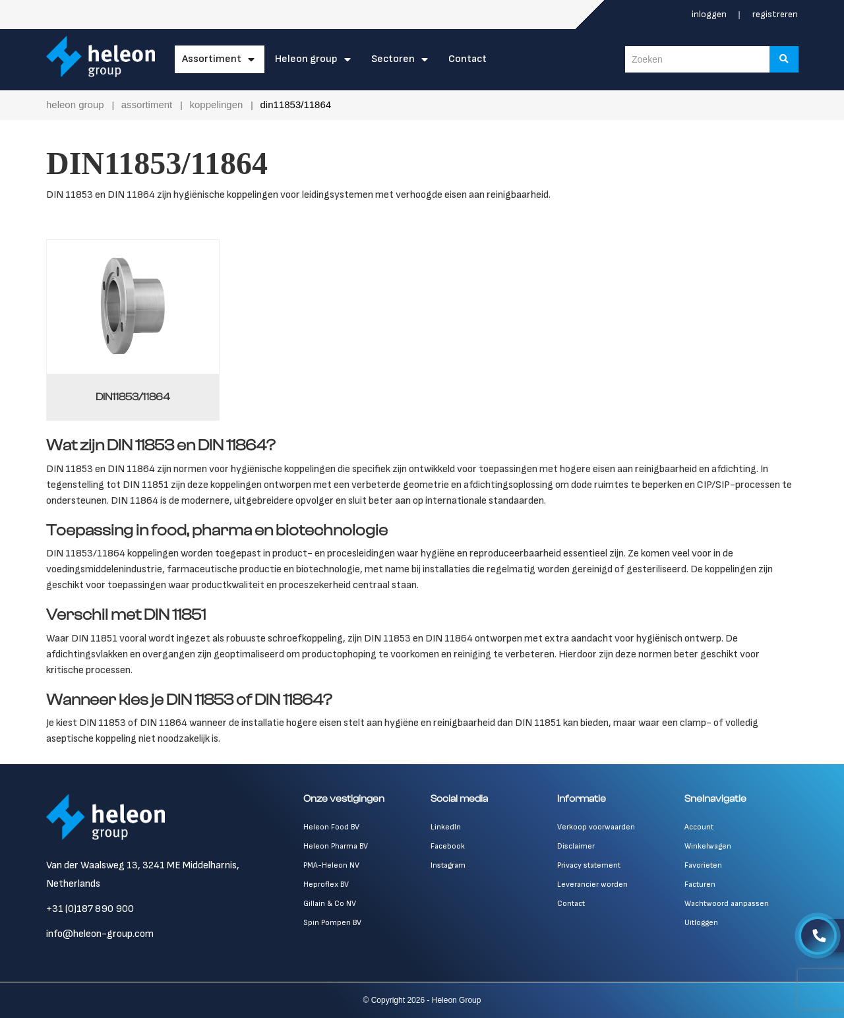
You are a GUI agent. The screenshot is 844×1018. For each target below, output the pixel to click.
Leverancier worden (592, 884)
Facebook (448, 846)
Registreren (775, 14)
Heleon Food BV (331, 827)
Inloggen (710, 14)
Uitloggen (701, 923)
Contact (467, 59)
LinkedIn (446, 827)
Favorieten (703, 865)
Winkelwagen (707, 846)
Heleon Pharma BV (335, 846)
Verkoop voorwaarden (596, 827)
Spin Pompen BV (332, 923)
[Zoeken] (784, 59)
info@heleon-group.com (100, 934)
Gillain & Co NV (329, 904)
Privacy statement (588, 865)
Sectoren (393, 59)
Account (698, 827)
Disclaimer (576, 846)
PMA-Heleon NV (331, 865)
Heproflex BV (326, 884)
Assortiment (211, 59)
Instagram (448, 865)
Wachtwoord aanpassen (726, 904)
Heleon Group (306, 59)
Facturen (699, 884)
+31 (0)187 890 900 (90, 909)
